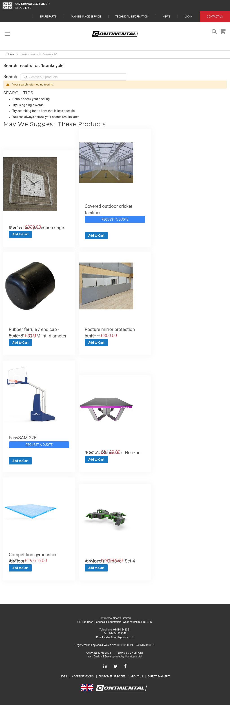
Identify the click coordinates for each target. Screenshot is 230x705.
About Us (137, 676)
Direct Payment (159, 676)
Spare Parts (48, 16)
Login (188, 16)
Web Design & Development (104, 656)
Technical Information (131, 16)
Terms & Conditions (130, 652)
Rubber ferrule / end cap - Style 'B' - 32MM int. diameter (37, 333)
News (166, 16)
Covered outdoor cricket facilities (108, 209)
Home (10, 54)
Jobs (63, 676)
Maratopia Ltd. (133, 656)
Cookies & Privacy (98, 652)
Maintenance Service (86, 16)
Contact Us (215, 16)
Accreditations (83, 676)
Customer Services (112, 676)
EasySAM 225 (22, 437)
